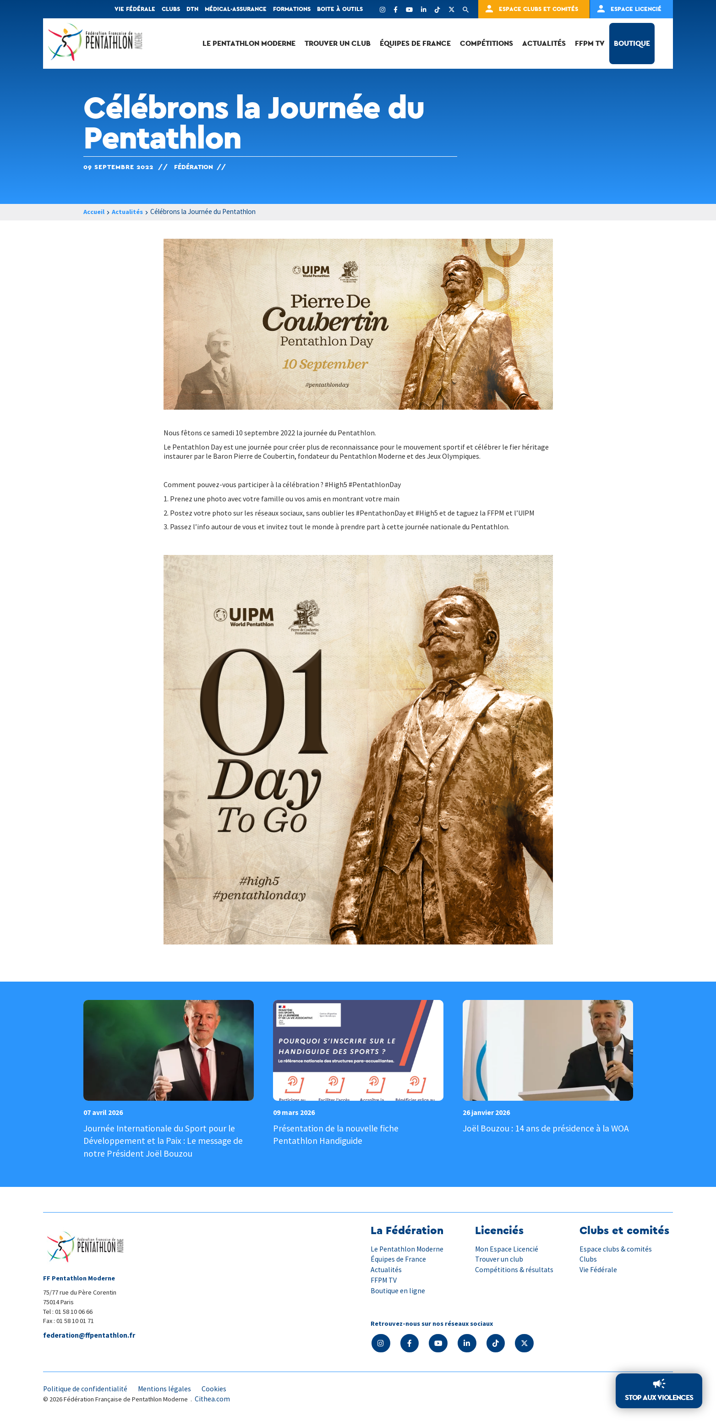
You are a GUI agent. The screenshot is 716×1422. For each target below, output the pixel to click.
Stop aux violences (659, 1397)
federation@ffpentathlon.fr (90, 1335)
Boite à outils (340, 9)
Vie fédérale (135, 9)
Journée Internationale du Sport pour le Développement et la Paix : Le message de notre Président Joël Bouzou (164, 1140)
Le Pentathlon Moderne (248, 43)
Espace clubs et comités (538, 9)
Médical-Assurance (236, 9)
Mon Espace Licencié (507, 1248)
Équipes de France (415, 43)
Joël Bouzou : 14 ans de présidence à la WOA (547, 1128)
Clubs (171, 9)
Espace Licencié (636, 9)
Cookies (216, 1388)
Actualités (544, 43)
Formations (292, 9)
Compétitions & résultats (515, 1269)
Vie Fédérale (598, 1269)
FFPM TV (590, 43)
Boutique (632, 43)
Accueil (95, 212)
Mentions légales (167, 1388)
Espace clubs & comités (615, 1248)
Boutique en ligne (398, 1289)
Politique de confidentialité (86, 1388)
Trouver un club (338, 43)
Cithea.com (212, 1398)
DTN (192, 9)
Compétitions (486, 43)
